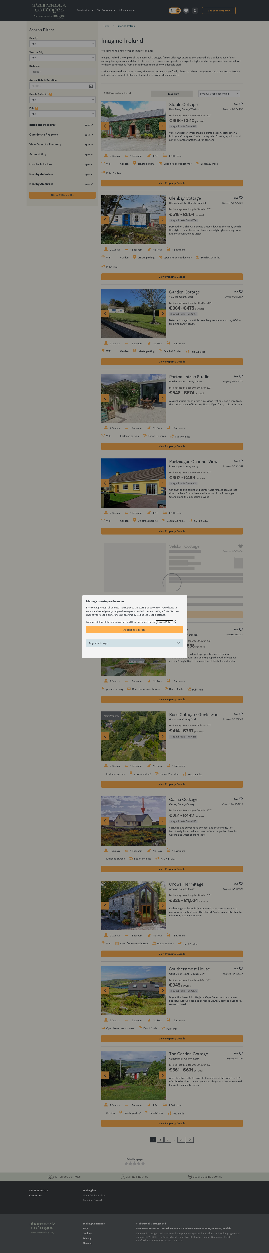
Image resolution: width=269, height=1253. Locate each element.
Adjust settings (98, 643)
